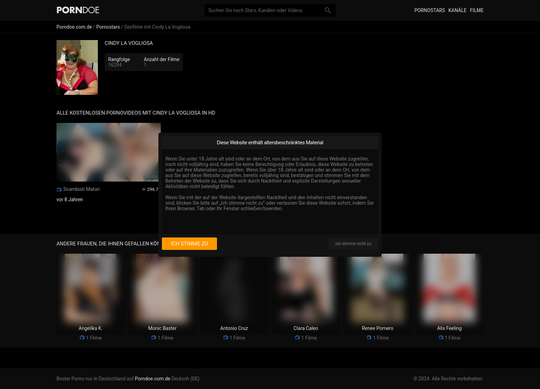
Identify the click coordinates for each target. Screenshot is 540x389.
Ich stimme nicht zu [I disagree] (353, 243)
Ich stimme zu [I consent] (189, 244)
